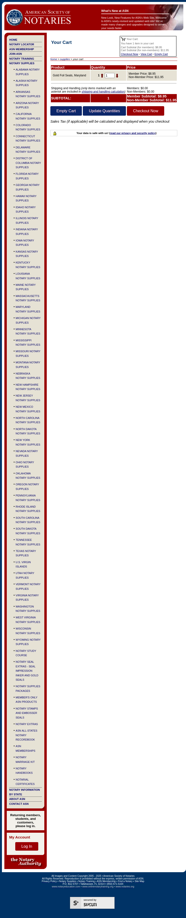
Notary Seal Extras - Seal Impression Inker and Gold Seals (27, 670)
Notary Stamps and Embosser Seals (27, 713)
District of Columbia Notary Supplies (28, 163)
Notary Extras (27, 724)
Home (13, 39)
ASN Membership (21, 49)
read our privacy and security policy (132, 133)
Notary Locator (21, 44)
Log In (26, 846)
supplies (65, 59)
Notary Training (21, 58)
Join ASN (15, 53)
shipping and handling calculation (103, 91)
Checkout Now (129, 54)
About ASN (17, 799)
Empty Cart (161, 54)
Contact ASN (19, 803)
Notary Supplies (21, 63)
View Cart (146, 54)
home (53, 59)
